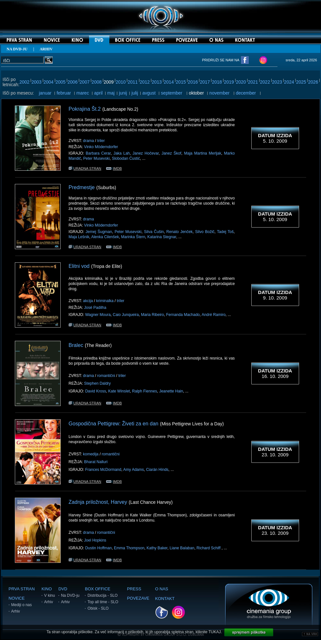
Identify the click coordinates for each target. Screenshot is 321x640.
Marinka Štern (133, 237)
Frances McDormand (103, 469)
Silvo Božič (205, 231)
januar (45, 93)
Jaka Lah (122, 153)
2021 (253, 82)
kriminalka (105, 301)
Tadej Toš (225, 231)
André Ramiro (214, 314)
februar (63, 93)
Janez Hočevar (146, 153)
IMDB (114, 168)
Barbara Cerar (98, 153)
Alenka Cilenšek (105, 237)
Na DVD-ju (70, 595)
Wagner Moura (98, 314)
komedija (90, 454)
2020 (241, 82)
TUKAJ (214, 632)
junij (123, 93)
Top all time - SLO (102, 602)
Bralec (76, 345)
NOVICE (17, 598)
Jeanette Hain (171, 391)
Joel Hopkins (95, 540)
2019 (229, 82)
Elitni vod (79, 266)
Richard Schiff (209, 548)
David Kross (95, 391)
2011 (133, 82)
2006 (72, 82)
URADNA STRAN (85, 168)
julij (135, 93)
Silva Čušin (154, 231)
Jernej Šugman (98, 231)
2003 (36, 82)
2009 (109, 82)
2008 (97, 82)
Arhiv (15, 611)
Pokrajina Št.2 (85, 109)
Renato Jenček (179, 231)
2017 (205, 82)
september (171, 93)
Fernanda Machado (183, 314)
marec (82, 93)
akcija (88, 301)
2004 (49, 82)
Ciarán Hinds (157, 469)
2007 (85, 82)
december (246, 93)
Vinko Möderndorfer (101, 147)
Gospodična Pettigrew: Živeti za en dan (113, 423)
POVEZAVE (138, 598)
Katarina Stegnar (161, 237)
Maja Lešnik (79, 237)
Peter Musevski (96, 158)
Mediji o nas (21, 605)
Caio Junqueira (126, 314)
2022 (265, 82)
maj (111, 93)
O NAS (161, 588)
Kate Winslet (119, 391)
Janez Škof (171, 153)
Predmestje (82, 187)
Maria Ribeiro (152, 314)
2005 (60, 82)
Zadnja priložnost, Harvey (98, 502)
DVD (62, 588)
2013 (157, 82)
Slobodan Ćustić (126, 158)
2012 (145, 82)
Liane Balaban (182, 548)
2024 (289, 82)
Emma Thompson (129, 548)
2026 (313, 82)
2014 (169, 82)
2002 (24, 82)
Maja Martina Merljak (202, 153)
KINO (47, 588)
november (219, 93)
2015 (181, 82)
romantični (106, 375)
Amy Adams (133, 469)
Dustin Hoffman (98, 548)
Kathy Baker (156, 548)
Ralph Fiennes (144, 391)
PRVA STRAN (22, 588)
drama (88, 140)
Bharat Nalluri (96, 462)
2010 (120, 82)
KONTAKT (165, 598)
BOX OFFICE (97, 588)
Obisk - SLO (97, 608)
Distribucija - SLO (102, 595)
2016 (193, 82)
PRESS (134, 588)
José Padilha (95, 307)
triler (101, 140)
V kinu (49, 595)
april (98, 93)
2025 (301, 82)
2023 (277, 82)
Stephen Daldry (97, 383)
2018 (217, 82)
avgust (148, 93)
